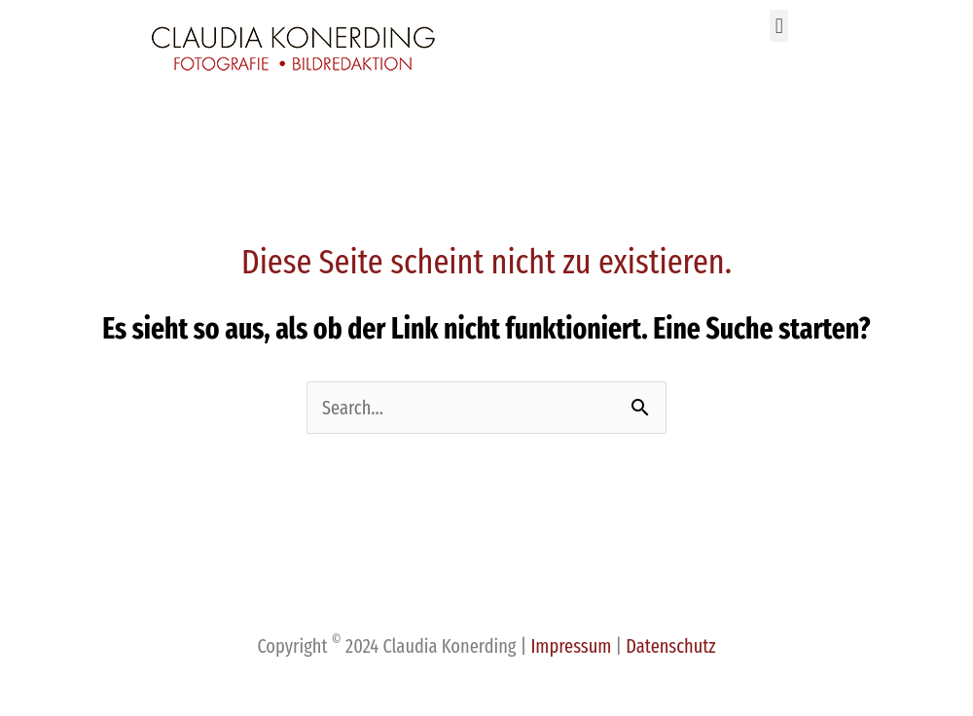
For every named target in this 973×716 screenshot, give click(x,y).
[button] (779, 26)
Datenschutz (670, 646)
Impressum (572, 646)
